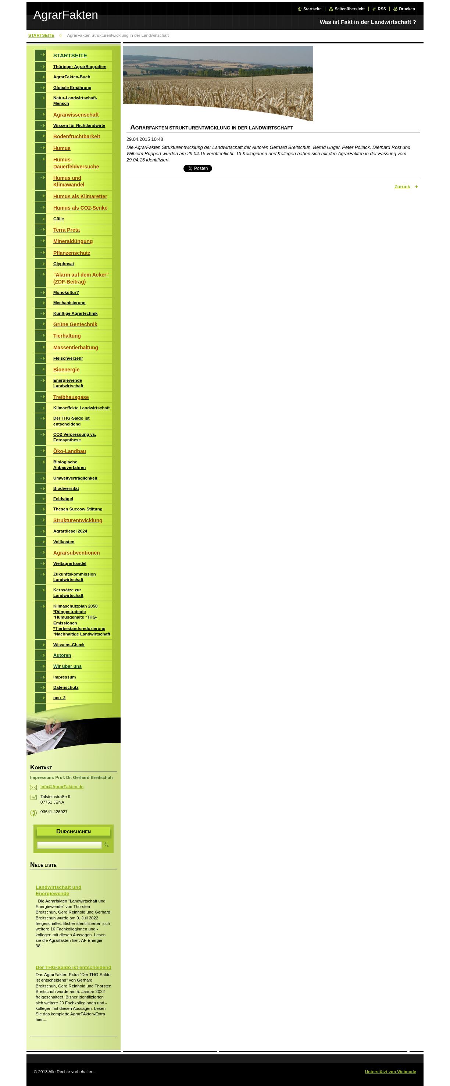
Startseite (312, 9)
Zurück (402, 186)
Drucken (407, 9)
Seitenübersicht (350, 9)
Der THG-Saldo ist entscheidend (73, 967)
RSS (382, 9)
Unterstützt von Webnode (390, 1071)
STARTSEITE (41, 35)
